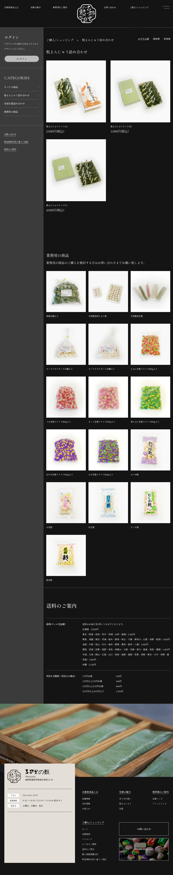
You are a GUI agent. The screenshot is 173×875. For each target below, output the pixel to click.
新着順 (167, 38)
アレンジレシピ (159, 803)
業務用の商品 (11, 111)
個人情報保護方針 (90, 854)
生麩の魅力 (125, 791)
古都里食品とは (90, 791)
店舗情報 (86, 798)
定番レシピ (157, 798)
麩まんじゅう (125, 803)
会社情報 (86, 803)
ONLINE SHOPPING (166, 443)
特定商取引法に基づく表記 (16, 141)
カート (85, 829)
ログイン (21, 59)
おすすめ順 (143, 38)
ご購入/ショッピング (60, 40)
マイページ (87, 839)
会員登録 (86, 834)
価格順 (156, 38)
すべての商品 (11, 87)
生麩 (121, 808)
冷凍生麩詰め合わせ (14, 103)
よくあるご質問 (89, 844)
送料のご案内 (10, 149)
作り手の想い (125, 798)
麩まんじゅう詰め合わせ (16, 95)
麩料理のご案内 (160, 791)
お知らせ (86, 808)
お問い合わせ (10, 134)
